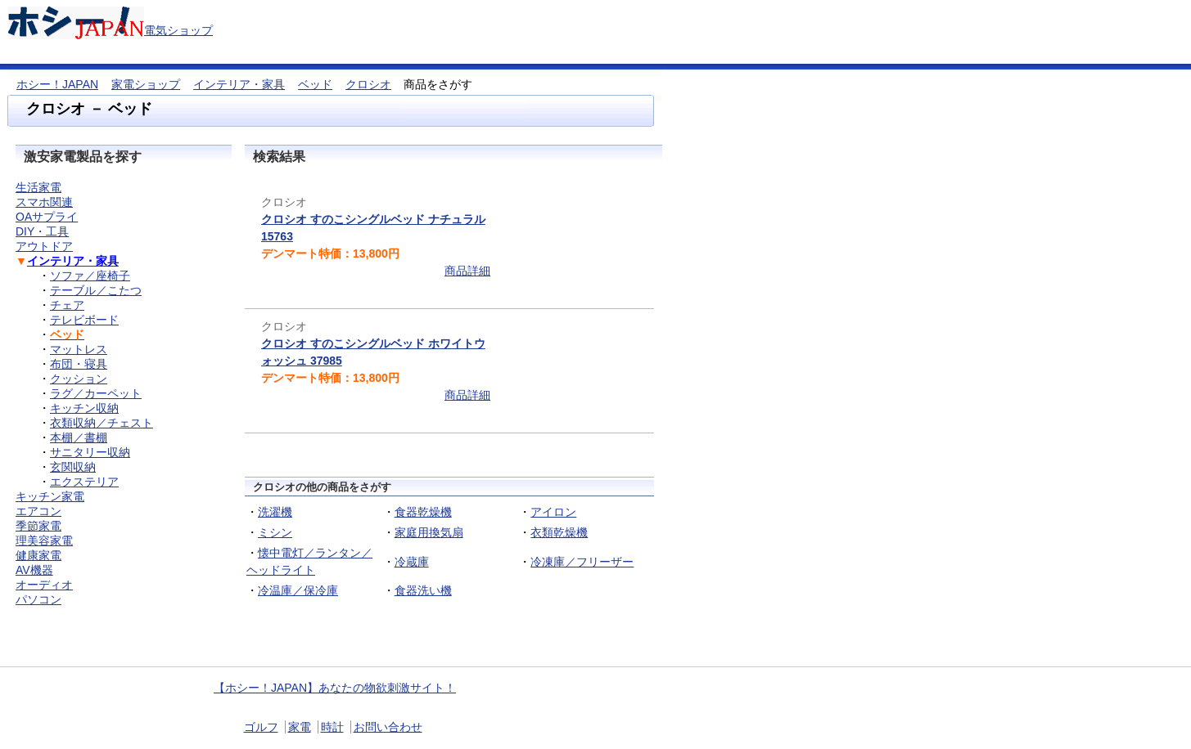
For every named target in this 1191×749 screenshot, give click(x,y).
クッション (78, 378)
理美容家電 (44, 540)
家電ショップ (145, 84)
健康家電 (38, 555)
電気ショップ (178, 30)
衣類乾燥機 (559, 532)
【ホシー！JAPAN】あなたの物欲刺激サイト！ (335, 687)
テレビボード (84, 319)
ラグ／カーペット (96, 393)
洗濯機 (275, 511)
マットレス (78, 349)
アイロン (553, 511)
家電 (299, 726)
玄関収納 (73, 466)
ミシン (275, 532)
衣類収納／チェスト (101, 422)
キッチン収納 (84, 408)
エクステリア (84, 481)
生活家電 (38, 187)
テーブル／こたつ (96, 290)
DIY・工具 (42, 231)
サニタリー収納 (90, 452)
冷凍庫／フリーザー (582, 561)
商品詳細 (467, 270)
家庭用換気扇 (429, 532)
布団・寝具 (78, 363)
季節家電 (38, 525)
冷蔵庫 (412, 561)
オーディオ (44, 584)
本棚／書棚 (78, 437)
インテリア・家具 (239, 84)
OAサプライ (47, 216)
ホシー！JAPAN (57, 84)
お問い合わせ (388, 726)
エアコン (38, 511)
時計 (332, 726)
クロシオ (368, 84)
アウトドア (44, 246)
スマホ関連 (44, 202)
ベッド (315, 84)
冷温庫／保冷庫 (298, 590)
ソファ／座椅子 (90, 275)
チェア (67, 305)
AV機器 (34, 569)
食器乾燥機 (423, 511)
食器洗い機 (423, 590)
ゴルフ (261, 726)
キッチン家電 (50, 496)
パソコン (38, 599)
